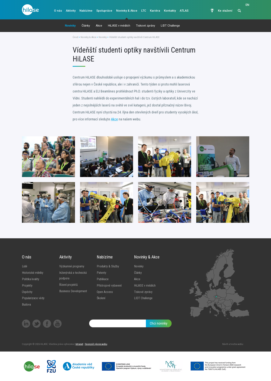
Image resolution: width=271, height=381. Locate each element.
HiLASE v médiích (119, 25)
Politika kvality (30, 279)
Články (86, 25)
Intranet (79, 344)
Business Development (73, 291)
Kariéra (155, 10)
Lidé (24, 266)
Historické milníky (32, 273)
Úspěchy (27, 292)
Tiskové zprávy (145, 25)
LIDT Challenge (170, 25)
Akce (99, 25)
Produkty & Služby (108, 266)
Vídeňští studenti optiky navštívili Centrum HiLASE (134, 37)
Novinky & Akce (126, 10)
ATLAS (184, 10)
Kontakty (170, 10)
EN (247, 11)
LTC (143, 10)
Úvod (75, 37)
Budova (26, 304)
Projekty (27, 285)
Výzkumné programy (71, 266)
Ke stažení (225, 10)
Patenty (101, 273)
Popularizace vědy (33, 298)
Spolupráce (104, 10)
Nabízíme (85, 10)
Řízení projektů (68, 285)
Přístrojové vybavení (109, 285)
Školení (101, 298)
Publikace (103, 279)
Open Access (105, 292)
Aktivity (71, 10)
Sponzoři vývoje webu (96, 344)
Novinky (70, 25)
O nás (58, 10)
